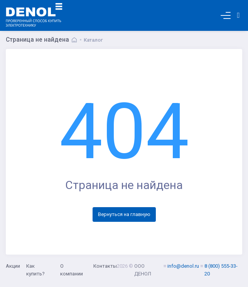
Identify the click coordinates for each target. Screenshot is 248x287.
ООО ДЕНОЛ (142, 270)
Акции (13, 266)
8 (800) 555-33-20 (221, 270)
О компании (71, 270)
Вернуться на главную (124, 214)
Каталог (93, 40)
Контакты (105, 266)
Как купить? (35, 270)
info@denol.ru (183, 266)
